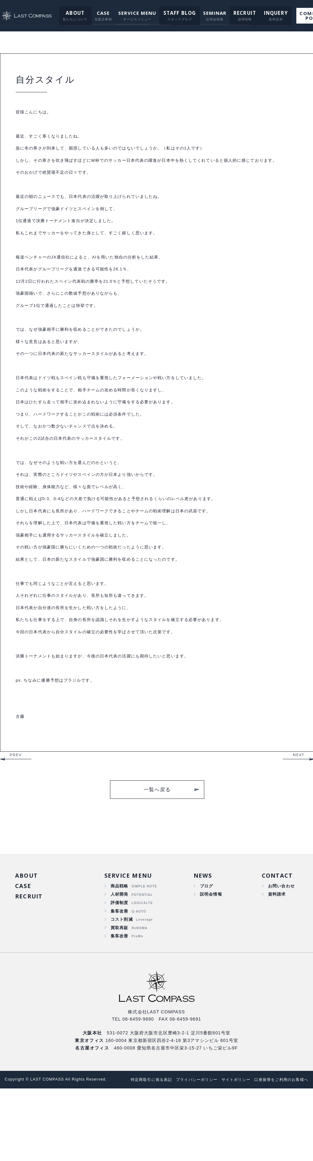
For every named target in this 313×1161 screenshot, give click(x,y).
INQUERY (267, 13)
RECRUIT (238, 13)
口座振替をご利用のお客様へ (145, 1152)
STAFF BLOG (175, 13)
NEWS (202, 934)
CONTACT (277, 934)
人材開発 (119, 954)
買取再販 (119, 990)
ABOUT (72, 13)
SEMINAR (209, 13)
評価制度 (119, 963)
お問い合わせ (280, 945)
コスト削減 (122, 981)
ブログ (205, 945)
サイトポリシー (230, 1144)
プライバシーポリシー (187, 1144)
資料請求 (275, 954)
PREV (16, 813)
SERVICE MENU (133, 13)
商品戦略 (119, 945)
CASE (99, 13)
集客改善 (119, 972)
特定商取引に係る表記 (138, 1144)
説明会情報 (210, 954)
